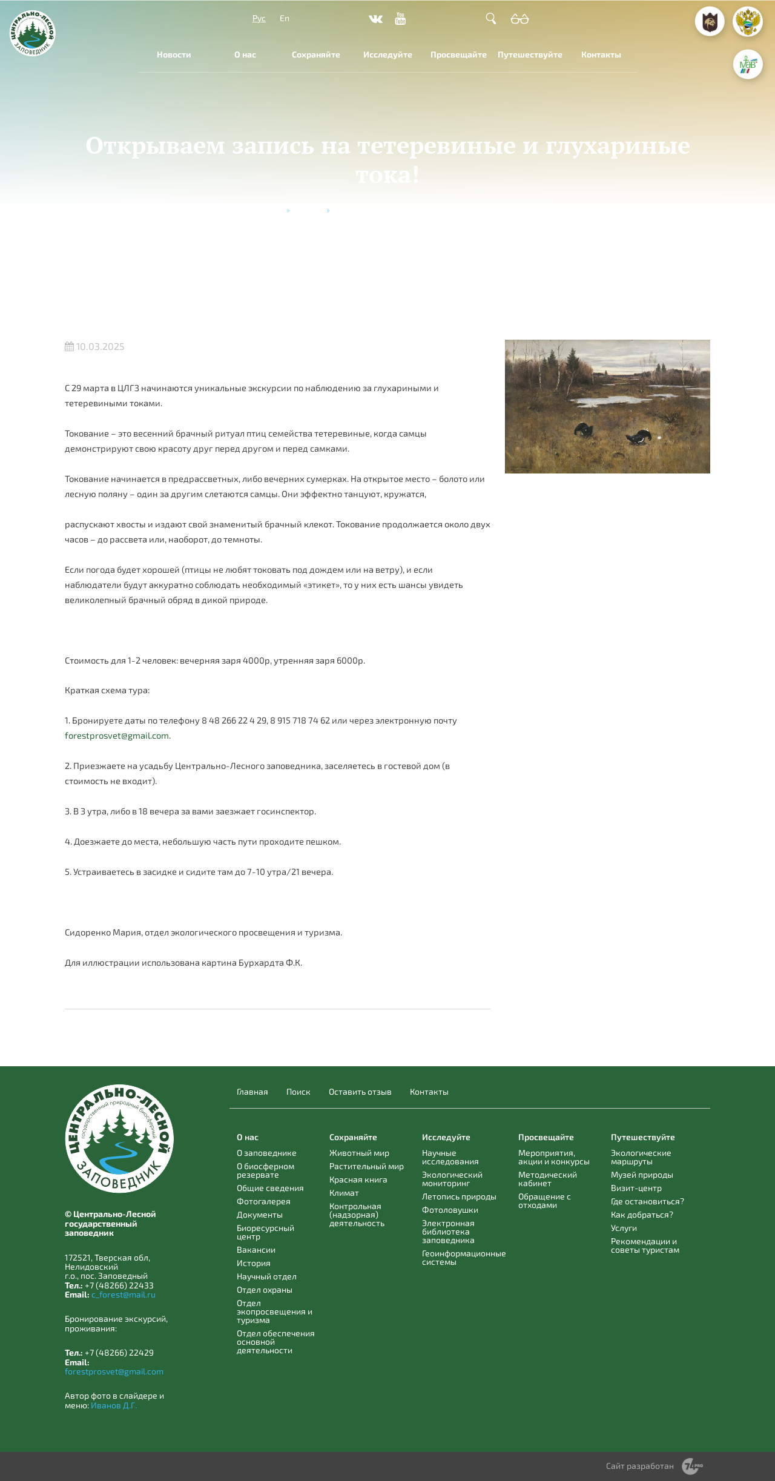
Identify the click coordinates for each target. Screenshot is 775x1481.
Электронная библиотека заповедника (448, 1231)
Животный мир (359, 1152)
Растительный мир (366, 1166)
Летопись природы (459, 1196)
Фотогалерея (264, 1201)
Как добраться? (642, 1214)
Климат (344, 1192)
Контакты (601, 54)
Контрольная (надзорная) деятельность (356, 1214)
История (254, 1263)
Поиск (298, 1091)
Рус (259, 18)
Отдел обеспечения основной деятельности (276, 1341)
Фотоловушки (450, 1209)
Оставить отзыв (360, 1091)
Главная (269, 209)
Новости (174, 54)
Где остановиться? (647, 1201)
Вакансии (256, 1249)
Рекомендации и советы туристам (645, 1245)
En (284, 18)
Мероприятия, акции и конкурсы (554, 1156)
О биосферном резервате (265, 1170)
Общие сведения (270, 1187)
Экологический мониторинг (452, 1178)
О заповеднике (267, 1152)
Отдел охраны (264, 1289)
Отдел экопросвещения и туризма (274, 1311)
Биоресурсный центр (265, 1231)
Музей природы (642, 1174)
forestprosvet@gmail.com (117, 735)
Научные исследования (450, 1156)
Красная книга (358, 1179)
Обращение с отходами (544, 1200)
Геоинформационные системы (464, 1257)
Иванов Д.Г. (114, 1405)
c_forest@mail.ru (123, 1294)
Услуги (624, 1227)
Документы (260, 1214)
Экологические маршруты (641, 1156)
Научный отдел (267, 1276)
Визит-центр (636, 1187)
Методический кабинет (547, 1178)
